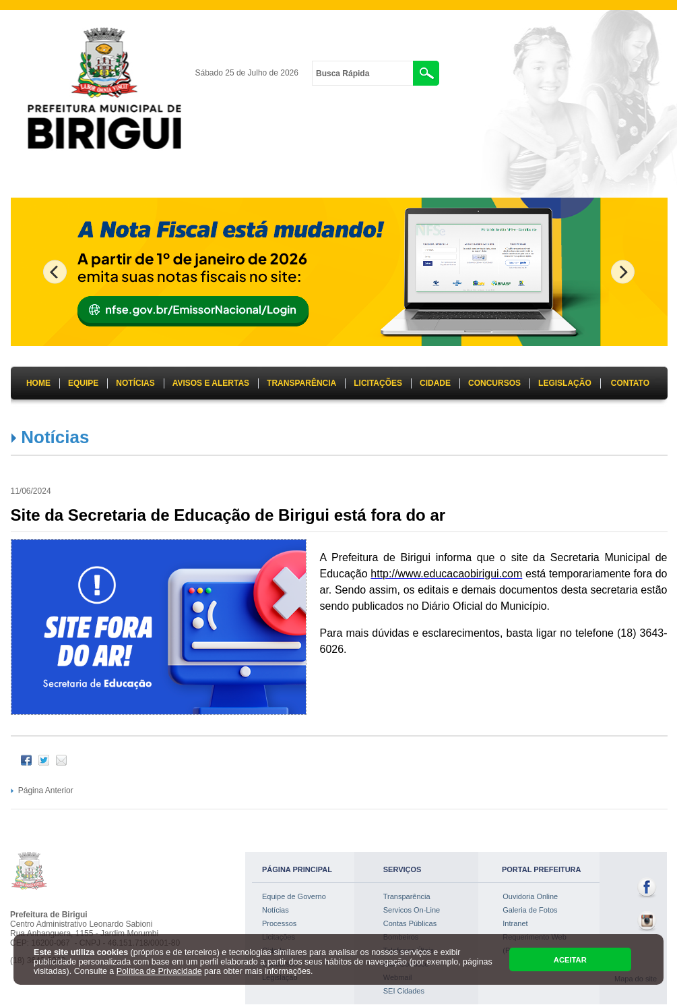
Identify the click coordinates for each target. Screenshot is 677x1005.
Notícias (55, 437)
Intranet (515, 923)
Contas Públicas (410, 923)
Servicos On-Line (411, 910)
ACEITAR (570, 960)
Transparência (406, 896)
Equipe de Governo (294, 896)
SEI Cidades (403, 991)
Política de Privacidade (159, 971)
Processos (279, 923)
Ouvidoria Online (530, 896)
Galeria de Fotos (530, 910)
